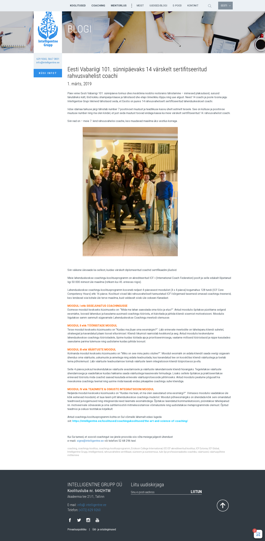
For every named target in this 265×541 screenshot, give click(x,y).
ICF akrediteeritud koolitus (181, 448)
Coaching (98, 5)
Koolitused (78, 5)
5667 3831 (53, 58)
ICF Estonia (202, 448)
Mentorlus (119, 5)
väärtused (203, 451)
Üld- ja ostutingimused (104, 529)
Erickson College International (147, 448)
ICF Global (214, 448)
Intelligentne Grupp (77, 451)
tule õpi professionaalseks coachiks (178, 451)
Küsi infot (48, 73)
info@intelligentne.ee (47, 62)
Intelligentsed (96, 451)
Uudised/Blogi (158, 5)
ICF (165, 448)
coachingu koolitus (88, 448)
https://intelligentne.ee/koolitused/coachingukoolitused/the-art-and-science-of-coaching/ (130, 421)
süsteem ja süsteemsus (145, 451)
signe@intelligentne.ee (90, 440)
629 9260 (42, 58)
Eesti (226, 5)
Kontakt (192, 5)
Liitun (196, 491)
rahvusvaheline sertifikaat (117, 451)
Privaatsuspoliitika (76, 529)
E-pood (177, 5)
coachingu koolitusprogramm (114, 448)
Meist (140, 5)
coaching (72, 448)
